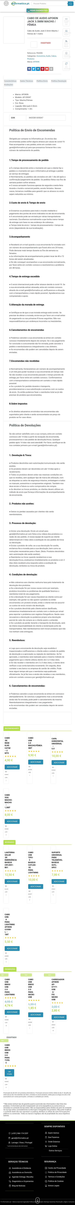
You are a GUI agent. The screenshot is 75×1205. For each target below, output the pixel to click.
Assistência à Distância (21, 1168)
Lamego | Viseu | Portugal (21, 1143)
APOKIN (36, 62)
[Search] (71, 3)
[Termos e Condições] (46, 1177)
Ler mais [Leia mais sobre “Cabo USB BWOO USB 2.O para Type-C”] (9, 1072)
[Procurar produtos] (53, 3)
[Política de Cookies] (46, 1181)
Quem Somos (53, 1133)
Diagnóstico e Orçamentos (23, 1181)
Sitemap (46, 1202)
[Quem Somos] (46, 1133)
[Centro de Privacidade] (46, 1168)
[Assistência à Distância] (10, 1168)
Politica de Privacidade (57, 1172)
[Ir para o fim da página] (37, 1199)
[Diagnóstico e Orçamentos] (10, 1181)
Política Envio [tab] (42, 81)
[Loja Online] (46, 1146)
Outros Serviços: (55, 1151)
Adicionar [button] (12, 767)
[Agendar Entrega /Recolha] (10, 1177)
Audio (48, 56)
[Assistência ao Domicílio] (10, 1172)
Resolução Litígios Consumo (65, 1202)
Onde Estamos (54, 1142)
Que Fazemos (53, 1137)
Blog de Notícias (18, 1186)
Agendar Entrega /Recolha (22, 1177)
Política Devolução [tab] (58, 81)
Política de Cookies (56, 1181)
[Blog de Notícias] (10, 1186)
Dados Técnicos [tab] (26, 81)
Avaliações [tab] (8, 85)
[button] (29, 69)
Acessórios (41, 56)
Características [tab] (10, 81)
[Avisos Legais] (46, 1185)
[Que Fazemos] (46, 1137)
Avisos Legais (53, 1185)
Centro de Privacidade (57, 1168)
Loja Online (52, 1146)
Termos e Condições (56, 1177)
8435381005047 (36, 118)
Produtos (30, 59)
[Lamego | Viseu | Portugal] (9, 1143)
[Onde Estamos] (46, 1142)
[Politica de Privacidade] (46, 1172)
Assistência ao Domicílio (22, 1172)
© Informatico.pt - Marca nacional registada (15, 1202)
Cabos (53, 56)
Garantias (52, 1202)
